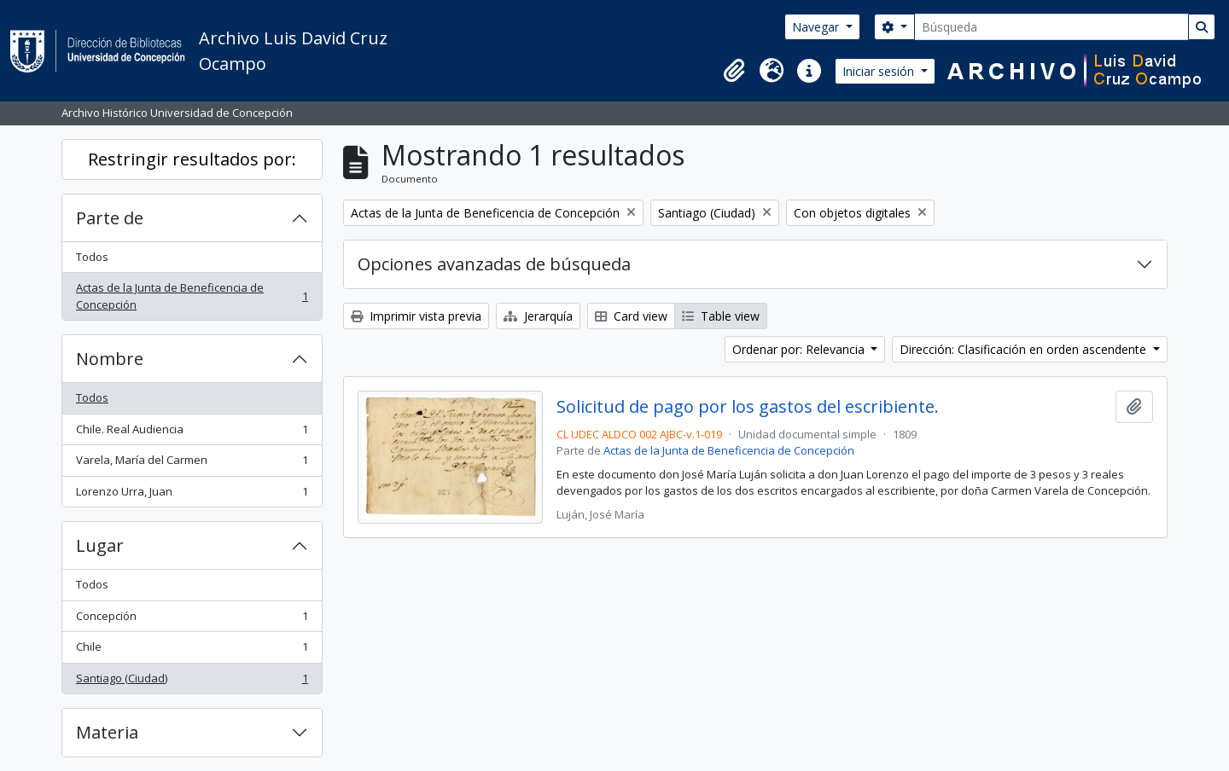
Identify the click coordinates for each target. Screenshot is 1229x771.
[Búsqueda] (1051, 27)
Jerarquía (538, 316)
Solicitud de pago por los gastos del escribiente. (747, 407)
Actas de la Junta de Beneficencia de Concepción (191, 296)
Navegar (817, 27)
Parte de (109, 217)
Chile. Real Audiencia (191, 432)
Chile (191, 650)
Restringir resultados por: (192, 159)
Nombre (109, 358)
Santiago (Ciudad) (191, 681)
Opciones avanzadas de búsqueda (494, 263)
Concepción (191, 619)
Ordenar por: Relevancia (800, 349)
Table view (721, 316)
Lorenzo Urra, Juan (191, 495)
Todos (92, 256)
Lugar (100, 545)
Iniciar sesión (879, 71)
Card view (631, 316)
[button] (734, 71)
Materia (107, 732)
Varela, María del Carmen (191, 463)
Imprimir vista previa (416, 316)
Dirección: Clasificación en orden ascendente (1025, 349)
